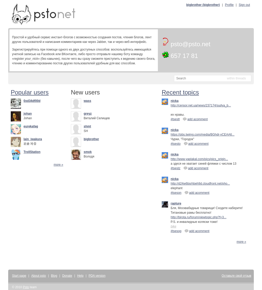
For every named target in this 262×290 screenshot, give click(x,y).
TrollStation (32, 152)
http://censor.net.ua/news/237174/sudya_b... (201, 105)
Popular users (30, 92)
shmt (87, 126)
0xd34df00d (32, 101)
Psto (26, 287)
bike (173, 226)
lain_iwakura (33, 139)
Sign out (244, 5)
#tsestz (175, 168)
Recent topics (180, 92)
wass (87, 101)
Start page (19, 275)
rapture (176, 203)
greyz (88, 113)
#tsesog (176, 231)
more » (58, 164)
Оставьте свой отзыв (236, 275)
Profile (229, 5)
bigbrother (91, 139)
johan (28, 113)
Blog (54, 275)
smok (88, 152)
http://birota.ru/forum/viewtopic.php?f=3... (198, 217)
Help (80, 275)
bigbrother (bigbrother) (203, 5)
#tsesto (176, 144)
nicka (175, 101)
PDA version (97, 275)
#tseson (176, 193)
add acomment (195, 119)
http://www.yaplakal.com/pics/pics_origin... (199, 159)
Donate (67, 275)
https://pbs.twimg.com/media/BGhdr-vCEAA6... (202, 134)
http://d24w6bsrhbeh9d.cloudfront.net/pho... (200, 183)
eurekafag (31, 126)
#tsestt (175, 119)
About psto (38, 275)
